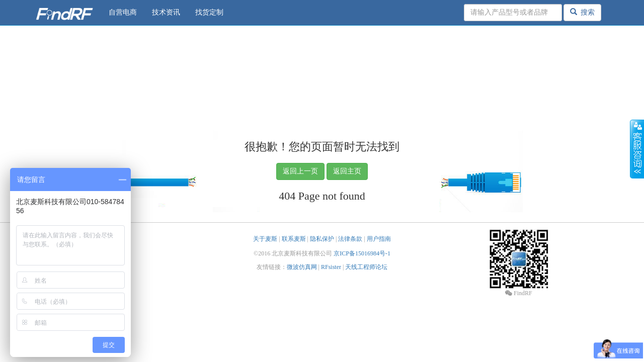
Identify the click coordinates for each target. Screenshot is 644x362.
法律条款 (350, 238)
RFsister (331, 266)
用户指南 (379, 238)
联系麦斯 (294, 238)
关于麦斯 (265, 238)
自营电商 (123, 12)
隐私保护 (322, 238)
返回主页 (347, 171)
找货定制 (209, 12)
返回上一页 (300, 171)
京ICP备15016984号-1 (362, 253)
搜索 (582, 12)
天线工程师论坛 (366, 266)
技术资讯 (166, 12)
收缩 (637, 149)
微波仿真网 (302, 266)
